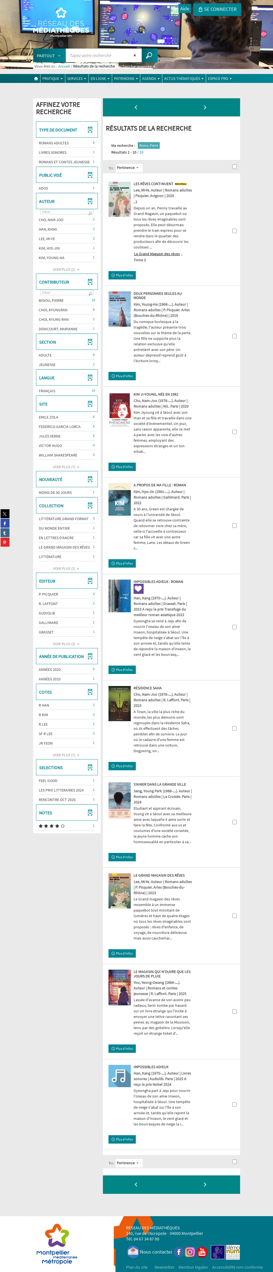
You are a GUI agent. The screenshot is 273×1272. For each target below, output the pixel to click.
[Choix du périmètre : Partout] (49, 55)
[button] (67, 143)
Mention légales (193, 1267)
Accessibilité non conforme (237, 1267)
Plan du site (137, 1267)
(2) (67, 269)
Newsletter (164, 1267)
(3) (67, 643)
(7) (67, 466)
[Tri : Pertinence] (129, 168)
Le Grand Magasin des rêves (157, 253)
